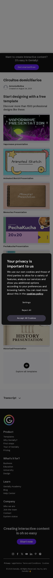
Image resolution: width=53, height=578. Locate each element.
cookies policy (35, 293)
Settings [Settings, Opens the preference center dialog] (26, 302)
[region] (26, 289)
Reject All (26, 310)
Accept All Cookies (26, 318)
